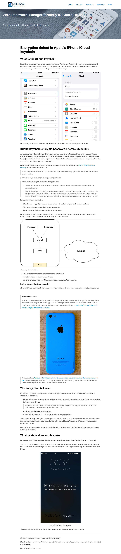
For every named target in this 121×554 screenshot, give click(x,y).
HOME (70, 5)
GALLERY (79, 5)
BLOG (110, 5)
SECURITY (89, 5)
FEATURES (101, 5)
